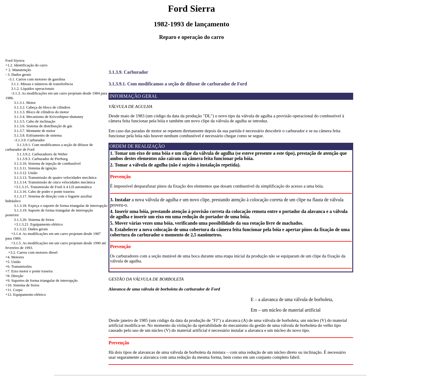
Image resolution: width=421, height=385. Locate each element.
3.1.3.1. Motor (25, 102)
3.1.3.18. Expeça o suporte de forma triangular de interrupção (60, 205)
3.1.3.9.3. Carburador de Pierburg (42, 159)
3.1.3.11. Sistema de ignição (35, 168)
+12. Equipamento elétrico (25, 294)
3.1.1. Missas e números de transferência (42, 84)
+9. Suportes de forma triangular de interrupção (41, 280)
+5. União (12, 261)
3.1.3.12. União (25, 173)
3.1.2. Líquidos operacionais (32, 88)
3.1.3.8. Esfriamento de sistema (38, 135)
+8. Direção (14, 276)
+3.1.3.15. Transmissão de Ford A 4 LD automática (53, 187)
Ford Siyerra (14, 60)
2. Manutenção (19, 70)
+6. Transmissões (18, 266)
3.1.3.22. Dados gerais (31, 229)
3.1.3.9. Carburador (128, 72)
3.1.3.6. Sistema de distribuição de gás (43, 126)
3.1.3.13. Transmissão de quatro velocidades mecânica (55, 177)
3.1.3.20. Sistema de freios (34, 219)
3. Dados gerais (19, 74)
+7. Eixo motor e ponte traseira (29, 271)
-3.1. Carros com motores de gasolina (36, 79)
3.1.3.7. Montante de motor (34, 130)
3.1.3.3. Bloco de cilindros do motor (41, 112)
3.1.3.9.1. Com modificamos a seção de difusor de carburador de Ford (177, 83)
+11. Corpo (14, 290)
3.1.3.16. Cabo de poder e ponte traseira (44, 191)
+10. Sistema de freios (22, 285)
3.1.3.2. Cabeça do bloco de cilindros (42, 107)
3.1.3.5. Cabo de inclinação (34, 121)
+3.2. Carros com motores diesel (33, 252)
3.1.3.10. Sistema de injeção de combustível (47, 163)
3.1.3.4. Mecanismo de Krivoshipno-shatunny (48, 116)
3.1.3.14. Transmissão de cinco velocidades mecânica (54, 182)
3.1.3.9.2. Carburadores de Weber (42, 154)
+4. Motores (14, 257)
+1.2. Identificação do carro (26, 65)
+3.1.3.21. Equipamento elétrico (38, 224)
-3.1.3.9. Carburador (29, 140)
